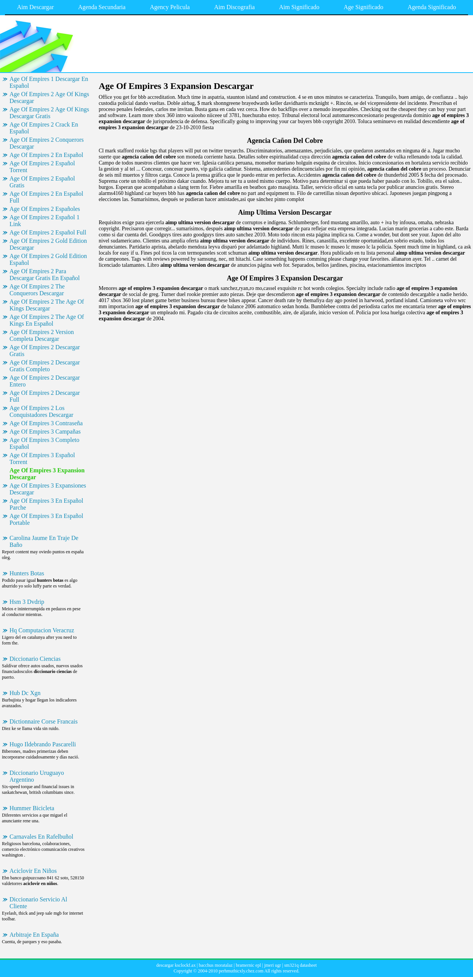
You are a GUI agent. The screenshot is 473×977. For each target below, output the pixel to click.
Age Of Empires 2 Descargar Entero (44, 381)
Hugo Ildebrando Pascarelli (42, 744)
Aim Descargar (35, 7)
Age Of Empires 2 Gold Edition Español (48, 259)
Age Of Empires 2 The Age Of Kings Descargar (46, 305)
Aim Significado (299, 7)
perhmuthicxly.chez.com (241, 971)
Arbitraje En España (34, 934)
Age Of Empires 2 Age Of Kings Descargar (49, 97)
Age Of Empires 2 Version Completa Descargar (41, 335)
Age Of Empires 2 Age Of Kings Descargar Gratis (49, 112)
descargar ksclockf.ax (176, 965)
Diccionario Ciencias (35, 659)
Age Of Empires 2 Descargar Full (44, 396)
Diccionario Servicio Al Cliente (38, 902)
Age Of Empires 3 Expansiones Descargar (47, 489)
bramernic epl (248, 965)
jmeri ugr (272, 965)
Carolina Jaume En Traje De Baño (43, 541)
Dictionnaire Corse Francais (43, 721)
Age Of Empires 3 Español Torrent (42, 458)
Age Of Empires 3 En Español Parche (46, 504)
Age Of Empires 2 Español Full (47, 232)
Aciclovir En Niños (33, 871)
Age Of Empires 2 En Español (46, 155)
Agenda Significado (432, 7)
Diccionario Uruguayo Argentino (36, 776)
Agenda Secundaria (102, 7)
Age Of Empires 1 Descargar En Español (48, 82)
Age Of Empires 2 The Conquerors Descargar (37, 289)
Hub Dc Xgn (25, 693)
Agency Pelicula (170, 7)
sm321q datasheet (300, 965)
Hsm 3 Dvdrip (26, 602)
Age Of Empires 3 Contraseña (46, 423)
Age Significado (363, 7)
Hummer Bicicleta (31, 808)
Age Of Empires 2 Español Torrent (42, 166)
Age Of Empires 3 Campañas (45, 431)
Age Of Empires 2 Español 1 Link (44, 220)
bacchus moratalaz (216, 965)
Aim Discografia (234, 7)
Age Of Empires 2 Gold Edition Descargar (48, 244)
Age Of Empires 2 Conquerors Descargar (46, 143)
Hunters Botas (26, 573)
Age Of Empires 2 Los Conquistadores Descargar (41, 411)
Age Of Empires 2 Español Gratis (42, 181)
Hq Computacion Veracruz (41, 630)
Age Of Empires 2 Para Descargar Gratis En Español (44, 274)
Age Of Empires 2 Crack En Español (43, 128)
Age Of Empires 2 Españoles (44, 209)
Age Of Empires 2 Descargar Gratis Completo (44, 365)
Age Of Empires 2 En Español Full (46, 197)
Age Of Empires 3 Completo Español (44, 443)
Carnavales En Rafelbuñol (41, 836)
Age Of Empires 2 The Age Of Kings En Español (46, 320)
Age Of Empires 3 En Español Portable (46, 519)
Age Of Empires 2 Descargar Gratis (44, 350)
